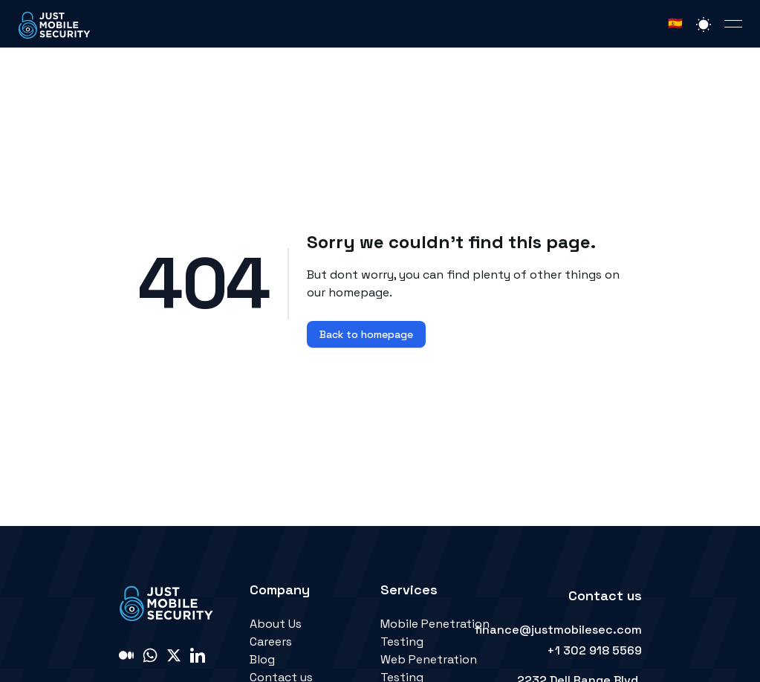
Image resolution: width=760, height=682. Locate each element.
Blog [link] (262, 659)
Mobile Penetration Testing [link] (435, 632)
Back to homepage (366, 334)
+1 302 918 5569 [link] (594, 650)
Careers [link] (271, 641)
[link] (55, 24)
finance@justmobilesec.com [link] (558, 629)
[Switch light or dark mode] (703, 24)
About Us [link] (276, 623)
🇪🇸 (675, 23)
